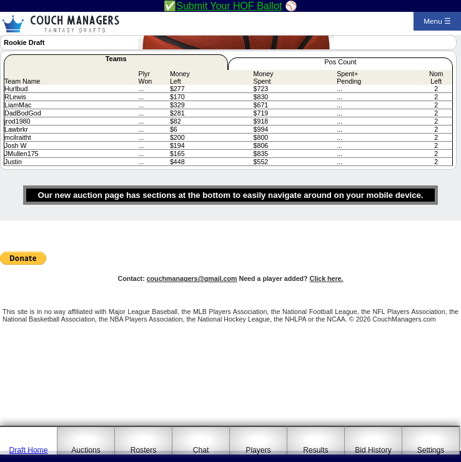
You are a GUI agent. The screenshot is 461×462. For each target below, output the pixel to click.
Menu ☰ (437, 21)
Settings (431, 450)
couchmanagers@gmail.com (192, 278)
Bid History (373, 450)
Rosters (144, 450)
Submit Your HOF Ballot (229, 6)
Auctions (85, 450)
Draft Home (28, 450)
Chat (201, 450)
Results (315, 450)
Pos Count (340, 62)
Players (257, 450)
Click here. (327, 278)
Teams (116, 58)
